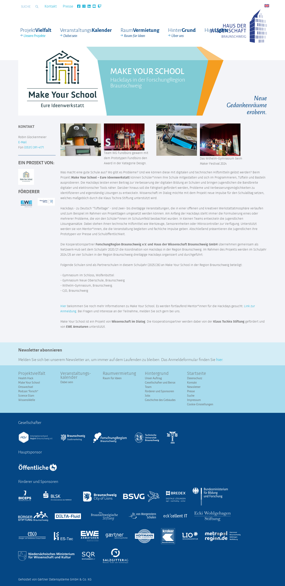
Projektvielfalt (31, 374)
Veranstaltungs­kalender (75, 376)
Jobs (147, 395)
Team (148, 387)
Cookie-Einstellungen (200, 404)
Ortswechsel (25, 387)
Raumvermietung (119, 374)
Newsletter (193, 387)
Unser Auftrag (153, 378)
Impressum (194, 400)
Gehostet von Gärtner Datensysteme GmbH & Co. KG (54, 579)
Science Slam (26, 395)
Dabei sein (66, 382)
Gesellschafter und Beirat (160, 382)
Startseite (196, 374)
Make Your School (29, 382)
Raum (140, 33)
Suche (190, 395)
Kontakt (51, 6)
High (216, 30)
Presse (68, 6)
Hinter (182, 33)
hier (219, 359)
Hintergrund (157, 374)
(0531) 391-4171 (34, 147)
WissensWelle (26, 400)
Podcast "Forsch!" (28, 391)
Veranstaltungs (86, 33)
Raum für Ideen (112, 378)
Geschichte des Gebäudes (160, 400)
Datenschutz (194, 378)
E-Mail (22, 142)
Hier (63, 306)
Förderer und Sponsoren (159, 391)
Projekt (35, 33)
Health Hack (25, 378)
